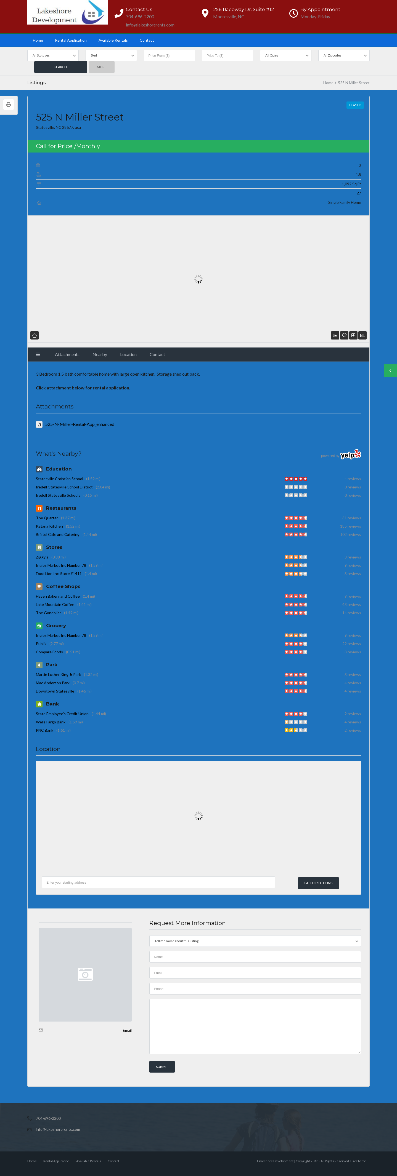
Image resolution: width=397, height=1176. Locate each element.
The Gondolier (48, 612)
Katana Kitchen (49, 526)
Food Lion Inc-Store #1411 (59, 573)
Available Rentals (113, 40)
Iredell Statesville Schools (58, 495)
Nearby (99, 354)
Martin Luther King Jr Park (58, 674)
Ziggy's (42, 557)
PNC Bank (44, 730)
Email (127, 1029)
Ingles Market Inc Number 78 (61, 565)
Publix (41, 643)
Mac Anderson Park (53, 682)
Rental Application (71, 40)
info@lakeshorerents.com (58, 1129)
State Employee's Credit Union (62, 713)
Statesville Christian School (59, 478)
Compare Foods (49, 652)
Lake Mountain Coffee (55, 604)
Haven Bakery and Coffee (58, 596)
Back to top (358, 1161)
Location (128, 354)
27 (359, 193)
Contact (147, 40)
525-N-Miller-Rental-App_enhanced (75, 424)
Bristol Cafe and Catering (58, 534)
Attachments (67, 354)
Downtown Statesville (55, 691)
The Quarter (47, 517)
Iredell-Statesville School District (64, 487)
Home (38, 40)
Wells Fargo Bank (50, 722)
